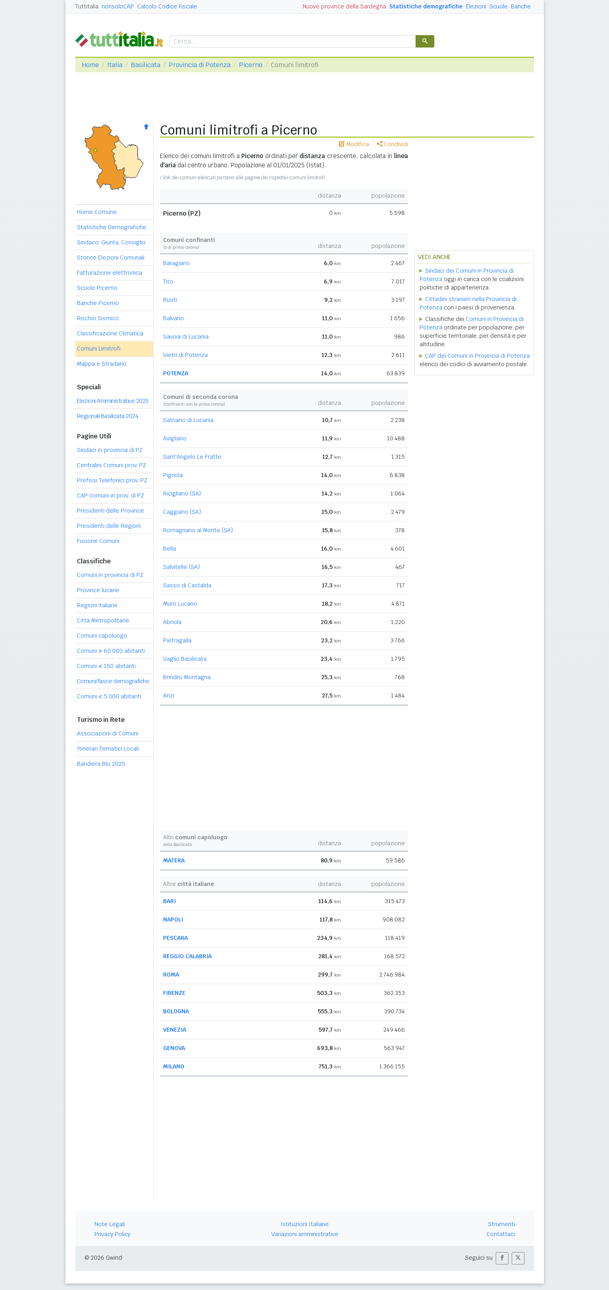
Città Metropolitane (103, 620)
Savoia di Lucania (186, 336)
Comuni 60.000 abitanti (111, 650)
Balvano (173, 318)
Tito (168, 281)
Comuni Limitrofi (98, 348)
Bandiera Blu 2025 (101, 763)
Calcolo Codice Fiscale (167, 6)
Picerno (250, 65)
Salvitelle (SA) (181, 567)
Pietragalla (177, 640)
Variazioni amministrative (304, 1234)
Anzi (168, 695)
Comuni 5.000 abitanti (109, 696)
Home (90, 65)
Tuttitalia (87, 6)
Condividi (392, 144)
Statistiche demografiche (426, 6)
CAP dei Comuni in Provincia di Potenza (477, 355)
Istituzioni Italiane (304, 1224)
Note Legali (110, 1224)
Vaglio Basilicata (185, 658)
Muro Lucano (180, 603)
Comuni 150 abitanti (106, 666)
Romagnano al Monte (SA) (198, 530)
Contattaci (501, 1234)
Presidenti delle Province (110, 510)
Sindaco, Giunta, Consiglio (111, 242)
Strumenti (501, 1224)
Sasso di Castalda (187, 585)
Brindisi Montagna (187, 677)
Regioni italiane (97, 605)
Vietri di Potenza (185, 355)
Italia (114, 65)
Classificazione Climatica (110, 333)
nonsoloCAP (118, 6)
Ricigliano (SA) (182, 493)
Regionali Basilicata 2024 (107, 416)
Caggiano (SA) (182, 511)
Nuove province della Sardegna (344, 6)
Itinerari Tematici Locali (108, 748)
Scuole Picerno (97, 287)
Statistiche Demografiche (111, 227)
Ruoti (170, 299)
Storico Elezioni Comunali (110, 257)
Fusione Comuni (98, 541)
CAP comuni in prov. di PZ (110, 495)
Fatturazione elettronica (109, 272)
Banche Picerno (98, 303)
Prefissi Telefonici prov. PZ (112, 480)
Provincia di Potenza (200, 65)
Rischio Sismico (98, 318)
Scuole (498, 6)
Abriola (172, 622)
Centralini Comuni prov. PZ (111, 465)
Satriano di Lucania (188, 420)
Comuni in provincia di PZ (110, 575)
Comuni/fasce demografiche (113, 681)
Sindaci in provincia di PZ (109, 450)
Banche (521, 6)
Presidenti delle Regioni (109, 525)
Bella (169, 548)
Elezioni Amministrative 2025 (113, 400)
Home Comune (97, 212)
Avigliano (175, 438)
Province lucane (98, 590)
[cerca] (291, 42)
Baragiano (176, 263)
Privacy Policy (112, 1234)
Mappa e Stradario (101, 363)
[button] (502, 1258)
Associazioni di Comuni (107, 733)
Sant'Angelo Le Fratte (192, 456)
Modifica (354, 144)
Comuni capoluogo (102, 635)
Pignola (173, 475)
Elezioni (476, 6)
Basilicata (145, 65)
